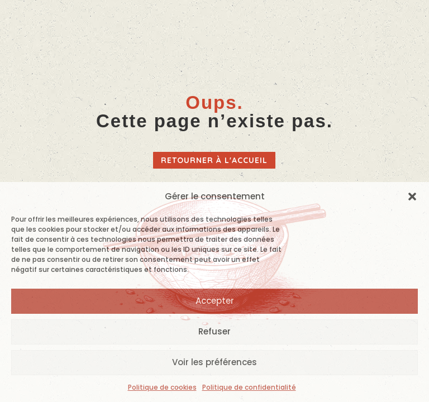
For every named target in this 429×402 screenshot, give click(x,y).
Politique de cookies (162, 387)
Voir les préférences (214, 362)
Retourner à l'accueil (214, 160)
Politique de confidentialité (249, 387)
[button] (412, 196)
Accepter (215, 301)
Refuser (214, 331)
